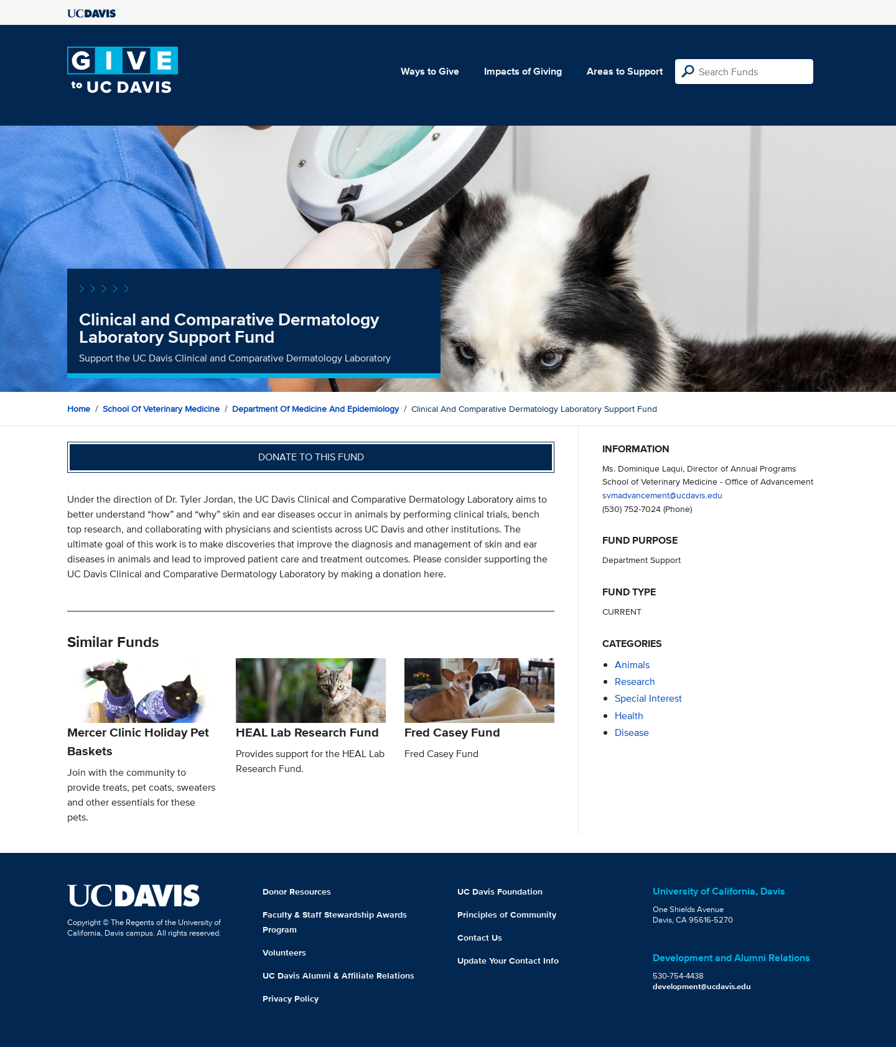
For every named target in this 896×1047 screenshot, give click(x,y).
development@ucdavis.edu (702, 986)
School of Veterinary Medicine (161, 409)
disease (632, 732)
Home (78, 409)
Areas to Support (625, 71)
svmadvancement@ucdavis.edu (662, 494)
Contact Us (479, 937)
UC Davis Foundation (500, 891)
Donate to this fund (311, 457)
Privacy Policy (291, 998)
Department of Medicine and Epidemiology (315, 409)
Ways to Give (430, 71)
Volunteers (284, 952)
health (629, 716)
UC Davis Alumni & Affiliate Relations (338, 975)
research (635, 681)
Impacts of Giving (523, 71)
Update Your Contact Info (508, 960)
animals (632, 665)
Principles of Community (506, 914)
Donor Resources (297, 891)
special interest (648, 698)
